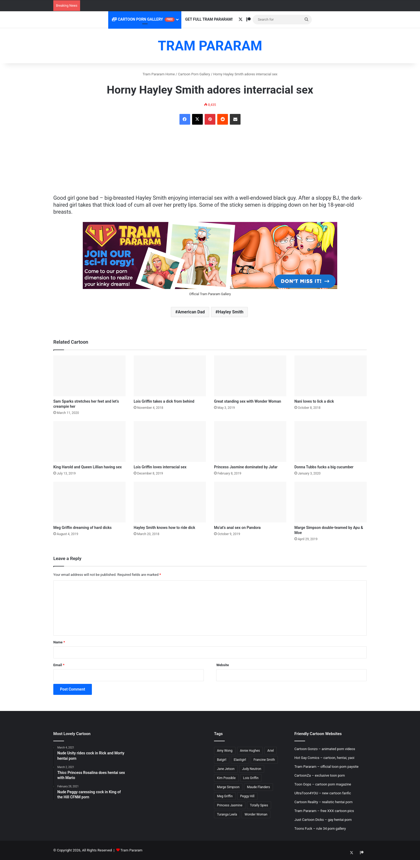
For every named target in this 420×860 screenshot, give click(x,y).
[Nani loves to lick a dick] (330, 375)
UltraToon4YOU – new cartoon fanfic (322, 793)
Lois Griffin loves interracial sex (160, 467)
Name (59, 642)
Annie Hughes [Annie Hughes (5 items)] (250, 750)
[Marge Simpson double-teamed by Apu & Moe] (330, 502)
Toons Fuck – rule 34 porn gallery (320, 828)
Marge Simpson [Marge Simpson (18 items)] (228, 787)
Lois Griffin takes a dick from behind (164, 401)
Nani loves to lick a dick (314, 401)
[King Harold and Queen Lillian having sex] (89, 441)
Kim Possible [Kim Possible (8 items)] (226, 778)
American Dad (191, 311)
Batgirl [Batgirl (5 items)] (221, 760)
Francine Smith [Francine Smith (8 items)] (264, 760)
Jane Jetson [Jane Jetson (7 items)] (226, 769)
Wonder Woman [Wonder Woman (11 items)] (256, 814)
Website (222, 665)
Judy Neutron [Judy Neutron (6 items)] (251, 769)
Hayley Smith (230, 311)
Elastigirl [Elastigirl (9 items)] (240, 760)
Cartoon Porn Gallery (143, 19)
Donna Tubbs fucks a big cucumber (324, 467)
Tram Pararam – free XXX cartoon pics (324, 811)
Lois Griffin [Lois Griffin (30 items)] (250, 778)
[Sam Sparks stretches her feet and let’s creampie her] (89, 375)
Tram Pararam (131, 850)
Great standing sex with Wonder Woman (247, 401)
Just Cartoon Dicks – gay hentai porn (323, 820)
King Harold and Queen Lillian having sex (87, 467)
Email (59, 665)
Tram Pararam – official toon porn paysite (326, 767)
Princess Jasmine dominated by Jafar (246, 467)
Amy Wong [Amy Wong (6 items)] (224, 750)
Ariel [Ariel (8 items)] (270, 750)
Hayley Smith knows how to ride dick (164, 527)
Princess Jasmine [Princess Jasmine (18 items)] (229, 805)
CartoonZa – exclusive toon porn (319, 775)
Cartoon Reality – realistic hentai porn (323, 802)
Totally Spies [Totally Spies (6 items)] (259, 805)
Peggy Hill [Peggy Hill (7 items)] (247, 796)
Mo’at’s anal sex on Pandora (237, 527)
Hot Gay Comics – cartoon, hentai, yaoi (324, 758)
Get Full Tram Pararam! (208, 19)
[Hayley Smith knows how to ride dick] (170, 502)
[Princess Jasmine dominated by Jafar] (250, 441)
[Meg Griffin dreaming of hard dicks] (89, 502)
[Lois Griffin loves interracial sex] (170, 441)
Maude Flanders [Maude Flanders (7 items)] (258, 787)
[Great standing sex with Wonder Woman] (250, 375)
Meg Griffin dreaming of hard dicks (82, 527)
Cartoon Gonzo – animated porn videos (324, 749)
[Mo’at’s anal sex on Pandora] (250, 502)
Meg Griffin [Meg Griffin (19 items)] (225, 796)
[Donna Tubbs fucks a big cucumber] (330, 441)
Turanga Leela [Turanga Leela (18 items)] (227, 814)
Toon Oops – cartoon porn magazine (322, 784)
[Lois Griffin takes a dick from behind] (170, 375)
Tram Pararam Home (158, 74)
